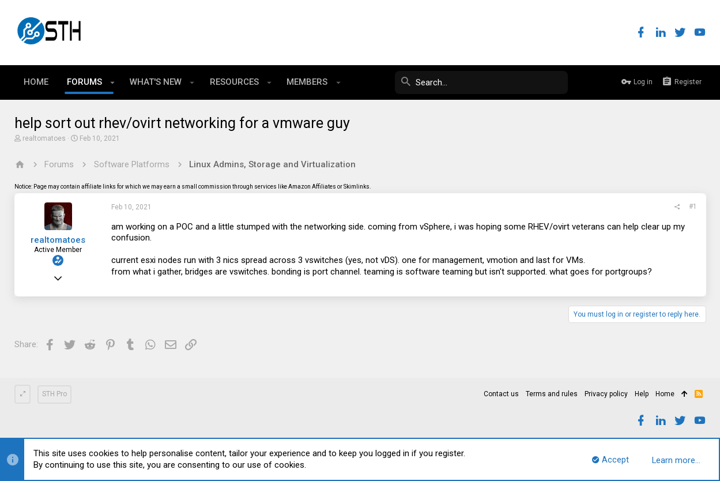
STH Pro (54, 394)
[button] (112, 82)
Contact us (501, 394)
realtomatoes (44, 138)
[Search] (481, 82)
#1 (693, 206)
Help (642, 394)
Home (664, 394)
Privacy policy (606, 394)
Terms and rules (552, 394)
